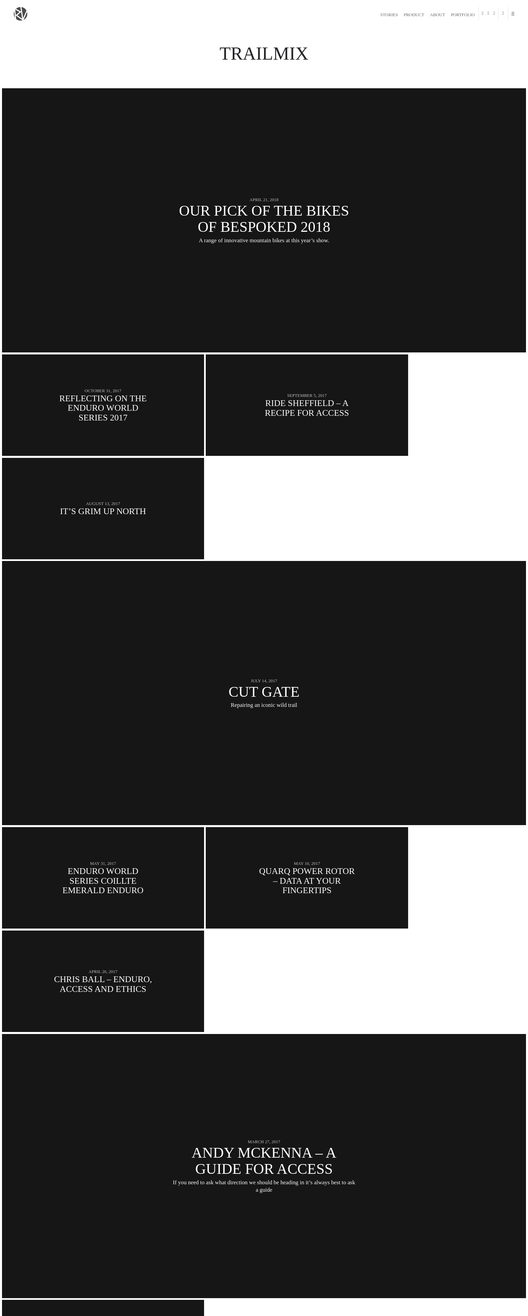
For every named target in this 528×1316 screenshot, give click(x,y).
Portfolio (463, 14)
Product (414, 14)
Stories (389, 14)
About (437, 14)
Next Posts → (495, 1213)
